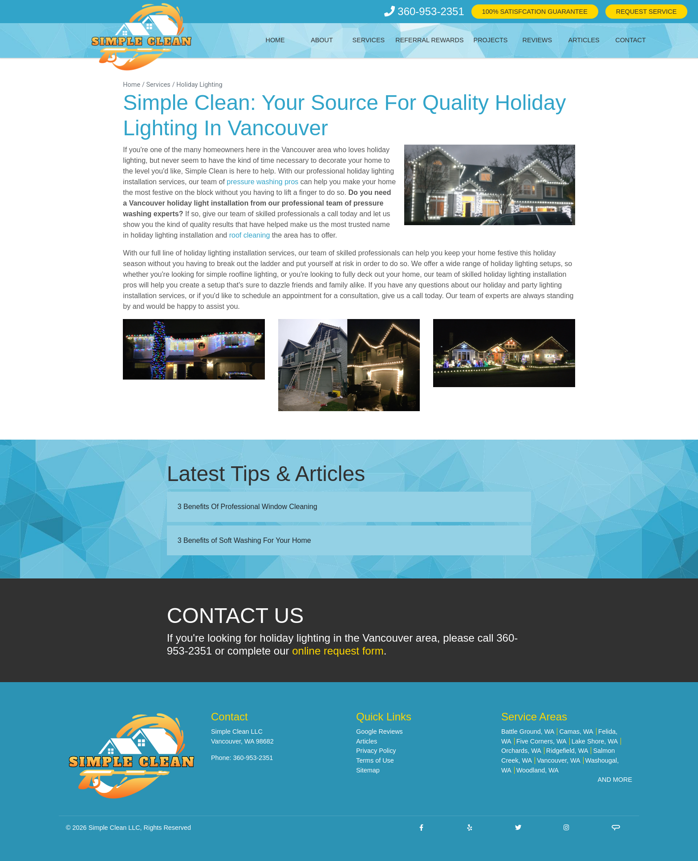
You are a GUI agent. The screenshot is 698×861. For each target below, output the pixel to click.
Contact (630, 40)
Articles (584, 40)
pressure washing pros (261, 182)
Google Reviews (379, 731)
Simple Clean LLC (114, 827)
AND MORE (614, 779)
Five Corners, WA (541, 741)
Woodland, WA (537, 770)
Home (275, 40)
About (322, 40)
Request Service (646, 11)
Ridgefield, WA (567, 750)
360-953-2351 (424, 11)
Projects (491, 40)
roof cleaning (249, 235)
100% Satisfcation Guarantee (535, 11)
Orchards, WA (521, 750)
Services (369, 40)
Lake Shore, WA (595, 741)
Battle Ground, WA (527, 731)
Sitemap (368, 770)
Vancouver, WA (558, 760)
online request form (337, 651)
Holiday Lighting (199, 85)
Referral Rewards (429, 40)
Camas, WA (576, 731)
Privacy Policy (376, 750)
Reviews (537, 40)
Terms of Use (375, 760)
